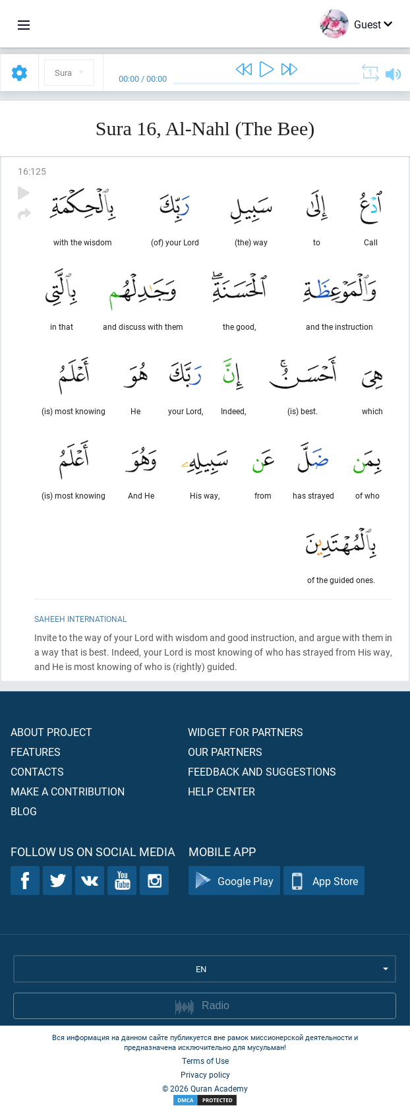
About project (51, 732)
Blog (24, 811)
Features (36, 751)
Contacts (37, 771)
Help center (221, 791)
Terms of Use (205, 1060)
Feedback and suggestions (262, 771)
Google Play (234, 881)
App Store (324, 881)
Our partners (225, 751)
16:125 (32, 171)
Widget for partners (245, 732)
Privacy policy (205, 1074)
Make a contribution (68, 791)
